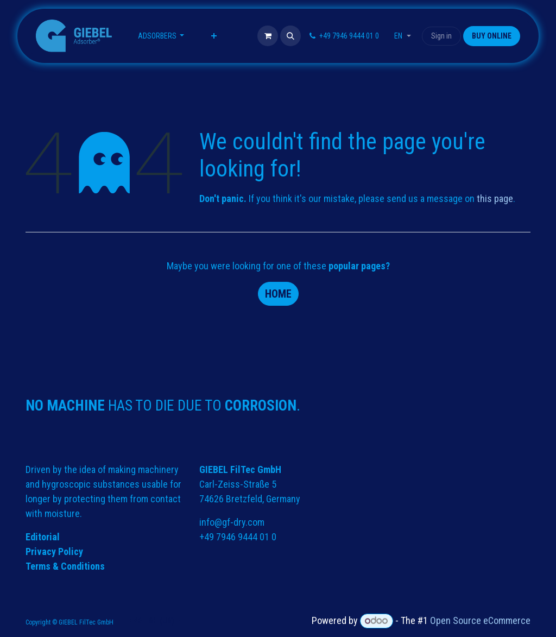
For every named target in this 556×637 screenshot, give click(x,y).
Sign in (441, 35)
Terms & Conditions (65, 566)
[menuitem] (161, 36)
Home (278, 293)
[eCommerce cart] (267, 36)
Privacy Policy (54, 551)
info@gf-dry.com (231, 522)
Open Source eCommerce (480, 620)
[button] (290, 36)
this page (495, 198)
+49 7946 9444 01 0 (237, 537)
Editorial (43, 537)
